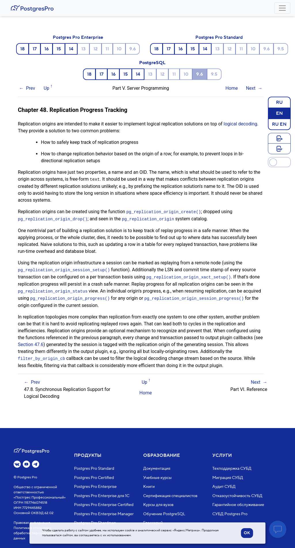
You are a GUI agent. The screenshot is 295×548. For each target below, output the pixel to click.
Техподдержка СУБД (231, 468)
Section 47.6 (31, 342)
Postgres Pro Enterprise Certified (103, 504)
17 (35, 49)
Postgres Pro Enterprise (78, 37)
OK (247, 533)
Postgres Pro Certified (94, 477)
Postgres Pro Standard (219, 37)
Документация (156, 468)
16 (46, 49)
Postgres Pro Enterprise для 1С (101, 495)
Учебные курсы (157, 477)
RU (279, 102)
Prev (30, 88)
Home (231, 88)
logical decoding (240, 124)
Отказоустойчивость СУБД (237, 495)
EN (279, 113)
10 (119, 49)
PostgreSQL (152, 63)
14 (71, 49)
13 (83, 49)
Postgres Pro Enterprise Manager (104, 513)
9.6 (132, 49)
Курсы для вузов (158, 504)
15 (58, 49)
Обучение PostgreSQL (164, 513)
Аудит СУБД (224, 486)
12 (95, 49)
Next (251, 88)
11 (107, 49)
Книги (149, 486)
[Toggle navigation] (282, 8)
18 (22, 49)
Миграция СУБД (227, 477)
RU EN (279, 124)
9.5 (280, 49)
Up (46, 88)
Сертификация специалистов (170, 495)
